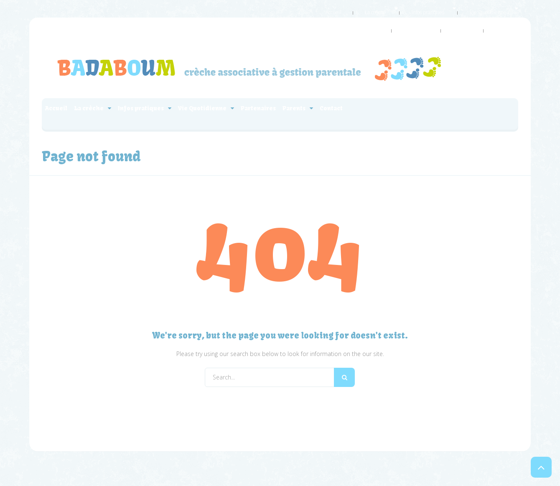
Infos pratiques (377, 8)
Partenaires (471, 8)
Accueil (307, 8)
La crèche (337, 8)
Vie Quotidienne (425, 8)
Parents (503, 8)
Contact (509, 18)
